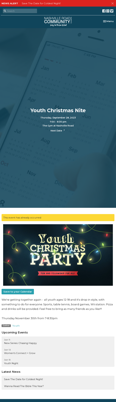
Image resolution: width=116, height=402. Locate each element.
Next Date (58, 130)
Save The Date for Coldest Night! (41, 3)
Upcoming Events (15, 332)
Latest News (11, 372)
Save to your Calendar (17, 291)
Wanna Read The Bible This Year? (24, 386)
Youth (16, 325)
